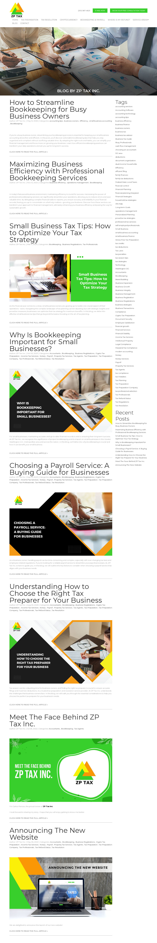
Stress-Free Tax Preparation (127, 240)
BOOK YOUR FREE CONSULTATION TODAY (128, 11)
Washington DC (122, 269)
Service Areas (140, 20)
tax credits (119, 243)
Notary (43, 356)
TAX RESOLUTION (49, 20)
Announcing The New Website (47, 833)
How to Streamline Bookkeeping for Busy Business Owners (48, 109)
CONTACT (24, 23)
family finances (121, 175)
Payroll (50, 356)
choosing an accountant (125, 150)
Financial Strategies (123, 196)
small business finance (125, 236)
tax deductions (121, 247)
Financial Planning (123, 189)
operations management (78, 182)
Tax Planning (120, 380)
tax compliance (122, 373)
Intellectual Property (124, 341)
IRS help (119, 204)
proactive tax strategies (125, 218)
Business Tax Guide (123, 139)
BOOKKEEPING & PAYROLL (92, 20)
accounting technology (125, 114)
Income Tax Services (29, 356)
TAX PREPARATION (29, 20)
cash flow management (125, 146)
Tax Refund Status (42, 359)
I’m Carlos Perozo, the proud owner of (31, 806)
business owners (71, 121)
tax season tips (121, 258)
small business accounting (100, 121)
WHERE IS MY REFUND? (119, 20)
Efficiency (84, 121)
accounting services (123, 106)
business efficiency (58, 182)
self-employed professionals (127, 225)
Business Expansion (123, 283)
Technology (120, 265)
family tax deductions (124, 178)
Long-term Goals (122, 207)
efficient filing (121, 171)
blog (15, 23)
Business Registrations (72, 244)
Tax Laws (119, 251)
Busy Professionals (123, 142)
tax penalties (120, 254)
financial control (122, 186)
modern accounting (124, 351)
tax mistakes (120, 377)
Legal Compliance (123, 344)
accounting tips (56, 121)
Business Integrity (123, 290)
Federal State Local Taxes (126, 182)
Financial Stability (122, 333)
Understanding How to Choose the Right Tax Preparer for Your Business (55, 593)
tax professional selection (126, 391)
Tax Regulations (122, 402)
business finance (122, 124)
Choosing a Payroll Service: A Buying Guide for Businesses (59, 468)
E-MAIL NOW (100, 11)
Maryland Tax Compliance (126, 348)
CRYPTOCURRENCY (69, 20)
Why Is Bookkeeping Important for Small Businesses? (45, 342)
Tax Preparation (91, 356)
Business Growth (122, 287)
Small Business (121, 229)
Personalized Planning (125, 214)
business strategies (123, 305)
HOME (15, 20)
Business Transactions (124, 308)
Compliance (120, 312)
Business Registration (124, 297)
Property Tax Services (63, 356)
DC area (118, 153)
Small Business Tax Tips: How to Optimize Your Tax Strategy (60, 233)
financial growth (122, 326)
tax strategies (121, 261)
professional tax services (125, 222)
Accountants (55, 353)
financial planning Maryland (126, 193)
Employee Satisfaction (125, 323)
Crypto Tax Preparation (125, 315)
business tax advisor (123, 135)
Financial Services (122, 330)
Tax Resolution (58, 359)
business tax (120, 132)
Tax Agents (78, 356)
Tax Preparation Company (126, 387)
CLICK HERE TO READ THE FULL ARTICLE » (28, 152)
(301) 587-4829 (84, 10)
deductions (120, 157)
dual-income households (126, 164)
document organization (125, 160)
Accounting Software (124, 110)
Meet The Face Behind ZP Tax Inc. (54, 720)
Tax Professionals (90, 244)
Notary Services (122, 359)
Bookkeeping (16, 123)
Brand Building (121, 279)
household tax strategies (125, 200)
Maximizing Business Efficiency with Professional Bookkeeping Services (57, 171)
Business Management (125, 294)
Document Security (123, 319)
